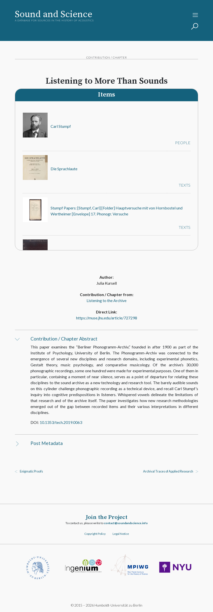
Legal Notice (121, 534)
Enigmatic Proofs (31, 471)
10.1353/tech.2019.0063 (61, 422)
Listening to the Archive (106, 300)
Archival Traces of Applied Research (168, 471)
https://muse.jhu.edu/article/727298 (106, 317)
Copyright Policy (95, 534)
